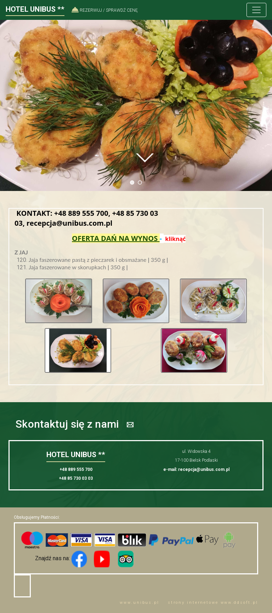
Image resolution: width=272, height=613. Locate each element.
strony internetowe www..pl (213, 602)
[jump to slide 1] (132, 182)
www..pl (139, 602)
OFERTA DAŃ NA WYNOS (115, 238)
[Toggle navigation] (256, 10)
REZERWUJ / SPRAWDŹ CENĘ (105, 10)
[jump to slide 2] (140, 182)
